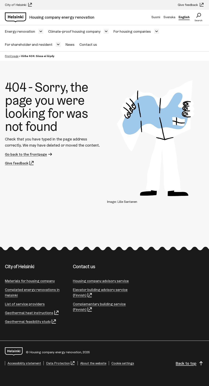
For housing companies (132, 31)
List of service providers (25, 304)
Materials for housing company (30, 280)
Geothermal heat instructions (32, 312)
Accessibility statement (24, 363)
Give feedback (191, 4)
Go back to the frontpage (29, 154)
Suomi (155, 17)
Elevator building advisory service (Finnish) (100, 292)
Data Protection (60, 363)
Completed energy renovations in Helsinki (32, 292)
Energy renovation (20, 31)
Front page (11, 56)
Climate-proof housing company (74, 31)
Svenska (169, 17)
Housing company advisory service (101, 280)
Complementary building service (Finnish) (99, 307)
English (184, 17)
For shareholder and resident (28, 44)
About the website (93, 363)
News (70, 44)
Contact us (88, 44)
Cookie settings (122, 363)
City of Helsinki (18, 4)
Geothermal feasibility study (31, 321)
